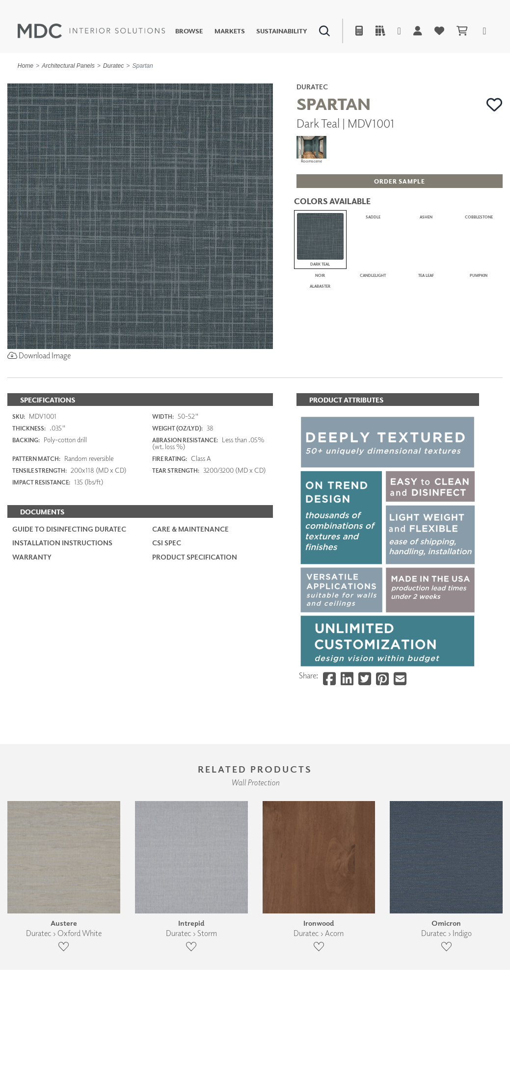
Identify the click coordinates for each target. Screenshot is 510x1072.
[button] (494, 105)
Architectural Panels (68, 65)
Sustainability (281, 31)
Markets (230, 31)
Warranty (32, 581)
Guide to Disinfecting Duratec (69, 553)
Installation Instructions (62, 567)
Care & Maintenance (190, 553)
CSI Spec (166, 567)
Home (25, 65)
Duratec (113, 65)
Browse (189, 31)
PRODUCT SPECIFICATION (194, 581)
